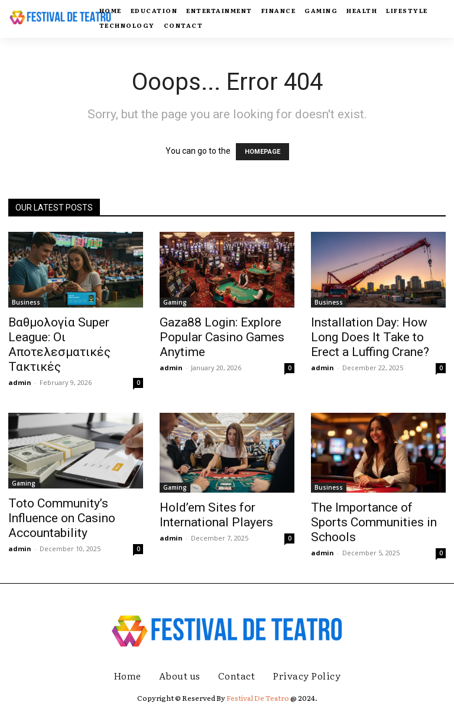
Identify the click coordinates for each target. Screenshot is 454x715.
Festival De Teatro (257, 698)
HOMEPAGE (262, 152)
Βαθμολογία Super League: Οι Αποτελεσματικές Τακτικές (59, 344)
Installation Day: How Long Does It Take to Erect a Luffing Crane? (370, 337)
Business (26, 302)
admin (19, 382)
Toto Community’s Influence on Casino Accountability (61, 518)
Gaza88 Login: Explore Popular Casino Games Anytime (222, 337)
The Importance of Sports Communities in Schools (374, 522)
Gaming (175, 302)
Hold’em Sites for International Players (216, 514)
